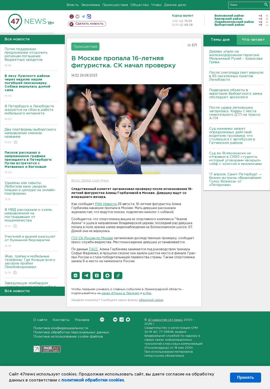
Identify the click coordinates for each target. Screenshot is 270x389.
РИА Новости (106, 204)
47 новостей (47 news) (165, 320)
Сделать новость (89, 23)
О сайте (40, 320)
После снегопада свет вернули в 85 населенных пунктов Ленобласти (236, 76)
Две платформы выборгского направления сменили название (31, 136)
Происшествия (115, 5)
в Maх (147, 293)
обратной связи (151, 300)
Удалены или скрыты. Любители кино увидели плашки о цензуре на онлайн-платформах (31, 191)
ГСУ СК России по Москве (92, 238)
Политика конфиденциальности (60, 328)
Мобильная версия (71, 16)
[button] (75, 275)
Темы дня (220, 39)
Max (128, 319)
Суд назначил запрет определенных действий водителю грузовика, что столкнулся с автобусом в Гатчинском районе (232, 135)
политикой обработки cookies (93, 380)
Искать (266, 4)
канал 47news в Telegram (120, 293)
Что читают (253, 39)
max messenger (89, 16)
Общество (139, 5)
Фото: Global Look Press (90, 180)
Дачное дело (175, 5)
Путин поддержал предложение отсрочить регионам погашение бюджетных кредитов (31, 57)
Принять (245, 377)
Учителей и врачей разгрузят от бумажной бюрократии (31, 241)
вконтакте (77, 16)
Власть (73, 5)
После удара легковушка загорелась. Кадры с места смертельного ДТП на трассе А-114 (234, 113)
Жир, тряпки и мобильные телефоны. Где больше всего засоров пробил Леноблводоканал (31, 265)
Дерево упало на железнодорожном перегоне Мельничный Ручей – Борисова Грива (235, 57)
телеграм (83, 16)
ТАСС (93, 249)
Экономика (90, 5)
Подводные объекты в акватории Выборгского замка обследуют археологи (235, 94)
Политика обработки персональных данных (71, 332)
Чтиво (156, 5)
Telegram (121, 319)
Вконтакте (102, 319)
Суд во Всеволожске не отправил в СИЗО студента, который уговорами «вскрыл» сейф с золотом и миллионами (235, 158)
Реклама (82, 320)
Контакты (61, 320)
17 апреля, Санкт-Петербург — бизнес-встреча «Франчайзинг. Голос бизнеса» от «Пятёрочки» (235, 179)
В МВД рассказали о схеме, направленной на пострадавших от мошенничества (31, 218)
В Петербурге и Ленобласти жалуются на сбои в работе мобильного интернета (31, 113)
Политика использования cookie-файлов (68, 336)
